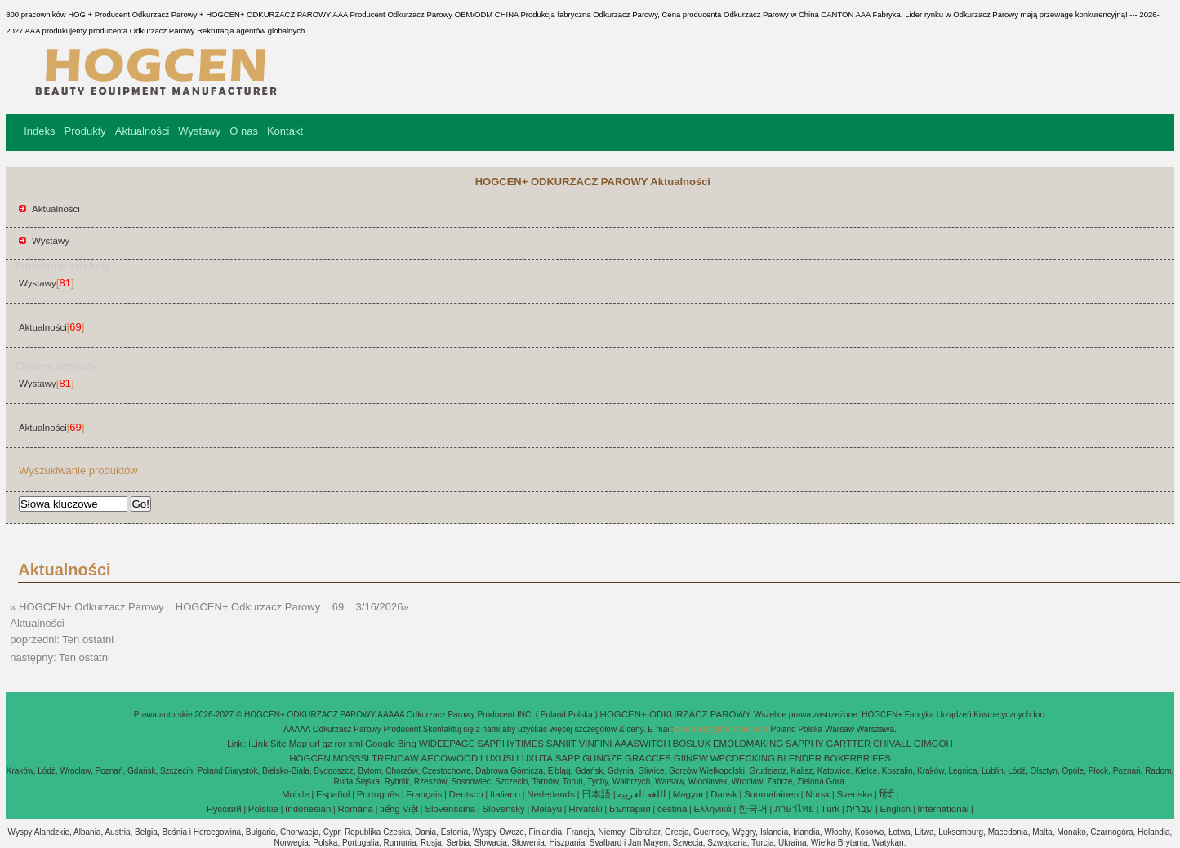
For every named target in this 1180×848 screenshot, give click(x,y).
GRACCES (648, 758)
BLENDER (799, 758)
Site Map (288, 743)
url (314, 743)
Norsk (817, 794)
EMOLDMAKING (748, 743)
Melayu (547, 809)
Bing (407, 743)
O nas (243, 131)
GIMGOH (933, 743)
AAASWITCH (642, 743)
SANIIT (561, 743)
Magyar (688, 794)
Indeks (39, 131)
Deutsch (466, 794)
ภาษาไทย (794, 809)
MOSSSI (351, 758)
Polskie (263, 809)
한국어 (753, 809)
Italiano (505, 794)
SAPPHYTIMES (510, 743)
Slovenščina (450, 809)
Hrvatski (585, 809)
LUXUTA (534, 758)
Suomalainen (771, 794)
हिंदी (886, 794)
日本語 (596, 794)
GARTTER (848, 743)
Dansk (723, 794)
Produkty (85, 131)
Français (424, 794)
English (895, 809)
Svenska (854, 794)
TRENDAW (395, 758)
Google (380, 743)
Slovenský (503, 809)
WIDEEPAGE (447, 743)
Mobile (295, 794)
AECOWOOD (450, 758)
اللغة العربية (641, 794)
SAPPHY (805, 743)
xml (355, 743)
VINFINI (595, 743)
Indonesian (308, 809)
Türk (830, 809)
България (630, 809)
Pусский (224, 809)
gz (327, 743)
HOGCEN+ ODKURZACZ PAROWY (677, 714)
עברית (859, 809)
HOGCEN (309, 758)
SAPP (568, 758)
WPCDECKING (742, 758)
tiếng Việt (399, 809)
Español (333, 794)
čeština (672, 809)
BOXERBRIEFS (857, 758)
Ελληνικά (713, 809)
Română (355, 809)
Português (378, 794)
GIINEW (691, 758)
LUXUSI (497, 758)
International (942, 809)
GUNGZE (602, 758)
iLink (258, 743)
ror (339, 743)
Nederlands (551, 794)
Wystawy (199, 131)
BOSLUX (692, 743)
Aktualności (142, 131)
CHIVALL (892, 743)
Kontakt (285, 131)
